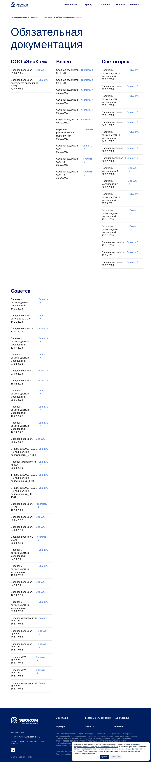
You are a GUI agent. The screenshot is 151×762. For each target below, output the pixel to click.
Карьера (105, 5)
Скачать (40, 70)
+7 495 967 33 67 (18, 732)
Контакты (135, 5)
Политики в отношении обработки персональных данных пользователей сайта (107, 745)
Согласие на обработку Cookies (70, 754)
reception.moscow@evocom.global (25, 737)
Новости (120, 5)
